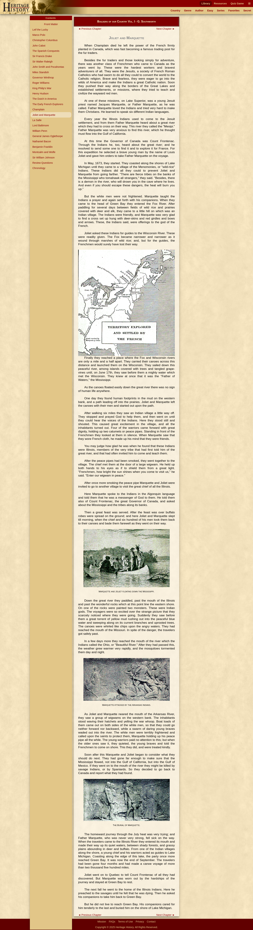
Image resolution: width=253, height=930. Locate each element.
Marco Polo (38, 35)
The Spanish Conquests (45, 50)
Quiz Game (237, 3)
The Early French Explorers (47, 104)
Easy (210, 10)
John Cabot (38, 45)
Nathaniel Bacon (41, 141)
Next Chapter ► (165, 28)
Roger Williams (40, 82)
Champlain (38, 109)
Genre (188, 10)
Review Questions (42, 162)
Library (206, 3)
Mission (102, 921)
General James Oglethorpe (47, 136)
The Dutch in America (44, 98)
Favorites (234, 10)
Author (199, 10)
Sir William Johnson (43, 157)
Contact (151, 921)
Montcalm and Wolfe (43, 152)
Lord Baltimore (40, 125)
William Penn (39, 130)
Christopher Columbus (44, 40)
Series (221, 10)
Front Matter (51, 24)
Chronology (38, 168)
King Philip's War (41, 88)
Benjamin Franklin (42, 146)
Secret (247, 10)
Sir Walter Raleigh (42, 61)
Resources (220, 3)
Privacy (140, 921)
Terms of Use (125, 921)
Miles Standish (40, 72)
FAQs (112, 921)
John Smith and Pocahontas (48, 66)
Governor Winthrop (43, 77)
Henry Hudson (40, 93)
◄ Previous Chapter (89, 28)
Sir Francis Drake (42, 56)
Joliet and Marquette (43, 115)
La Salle (36, 120)
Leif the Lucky (40, 29)
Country (175, 10)
